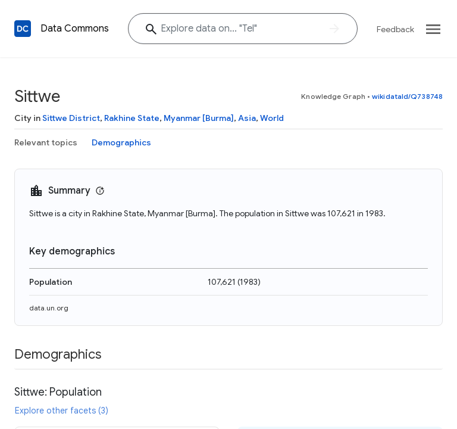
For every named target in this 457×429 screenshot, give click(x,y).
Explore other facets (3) (61, 410)
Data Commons (74, 29)
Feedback (395, 29)
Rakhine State (131, 118)
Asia (247, 118)
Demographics (121, 142)
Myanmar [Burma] (199, 118)
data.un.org (48, 307)
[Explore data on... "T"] (243, 28)
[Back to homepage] (22, 28)
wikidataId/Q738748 (407, 96)
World (272, 118)
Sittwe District (71, 118)
